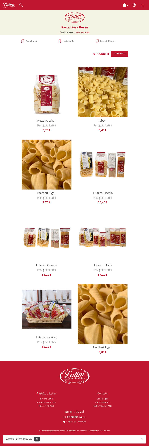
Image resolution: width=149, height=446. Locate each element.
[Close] (142, 438)
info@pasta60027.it (76, 417)
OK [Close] (37, 439)
